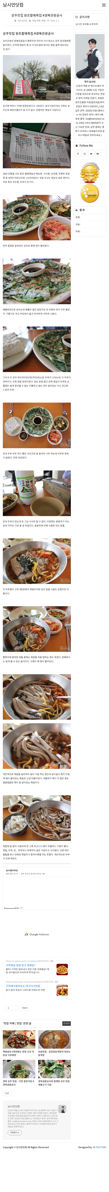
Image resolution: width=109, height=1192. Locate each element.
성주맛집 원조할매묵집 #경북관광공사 (36, 15)
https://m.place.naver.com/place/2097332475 (27, 961)
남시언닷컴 (14, 1106)
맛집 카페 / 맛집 (39, 21)
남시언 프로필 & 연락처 (87, 24)
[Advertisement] (37, 934)
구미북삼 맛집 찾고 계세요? (20, 965)
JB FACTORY (99, 1147)
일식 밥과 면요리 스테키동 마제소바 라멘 (25, 990)
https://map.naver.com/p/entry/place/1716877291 (30, 982)
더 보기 (67, 1023)
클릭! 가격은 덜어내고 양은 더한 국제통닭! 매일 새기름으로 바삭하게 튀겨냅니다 (27, 971)
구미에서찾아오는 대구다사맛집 (23, 986)
